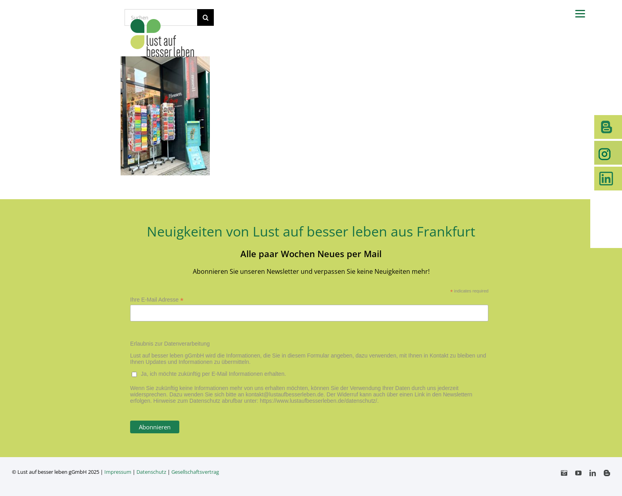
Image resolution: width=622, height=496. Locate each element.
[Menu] (580, 13)
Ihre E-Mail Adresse (156, 300)
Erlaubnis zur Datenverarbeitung (170, 343)
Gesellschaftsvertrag (195, 471)
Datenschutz (151, 471)
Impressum (117, 471)
